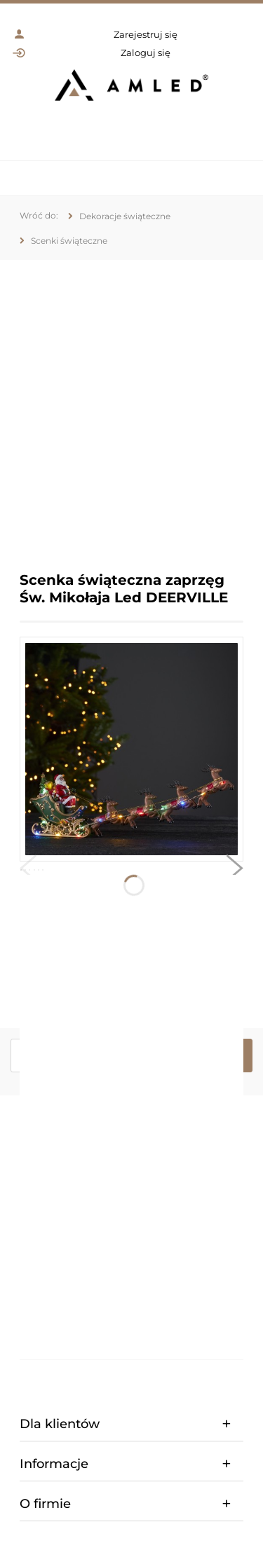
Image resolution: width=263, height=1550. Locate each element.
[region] (131, 405)
